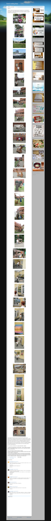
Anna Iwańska (11, 469)
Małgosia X (11, 486)
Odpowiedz (11, 474)
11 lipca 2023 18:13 (16, 491)
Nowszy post (10, 517)
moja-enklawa (11, 491)
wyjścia (13, 458)
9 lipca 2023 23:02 (16, 469)
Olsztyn (11, 458)
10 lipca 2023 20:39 (15, 486)
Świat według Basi (12, 4)
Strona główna (19, 517)
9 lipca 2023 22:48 (16, 461)
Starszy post (29, 517)
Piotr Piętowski (12, 461)
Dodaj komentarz (10, 496)
